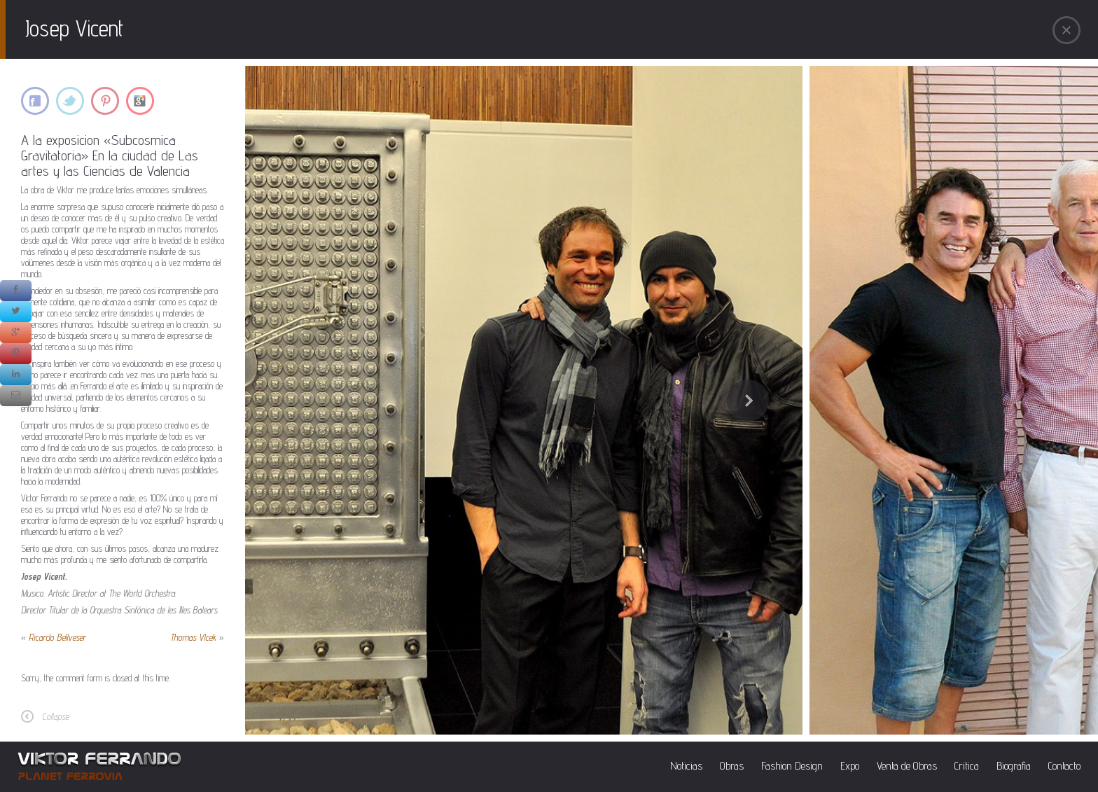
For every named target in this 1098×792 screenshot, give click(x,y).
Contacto (1064, 765)
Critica (966, 765)
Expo (849, 765)
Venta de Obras (907, 765)
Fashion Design (792, 765)
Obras (732, 765)
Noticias (686, 765)
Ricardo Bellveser (57, 637)
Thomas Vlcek (193, 637)
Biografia (1013, 765)
